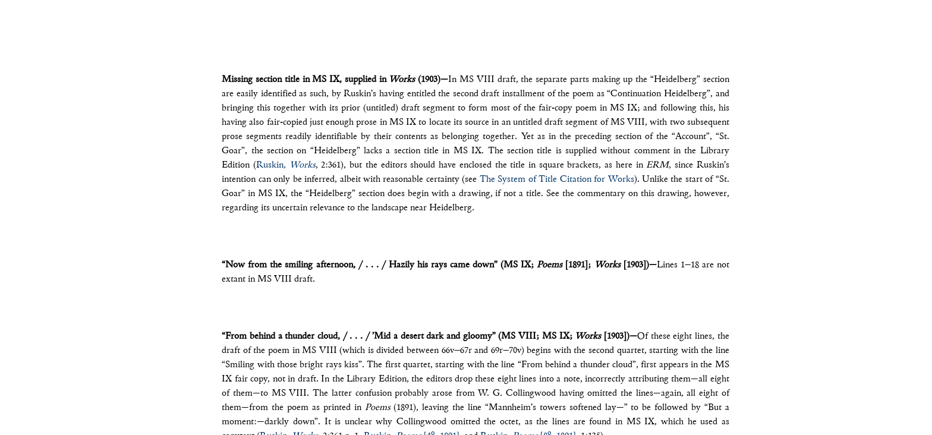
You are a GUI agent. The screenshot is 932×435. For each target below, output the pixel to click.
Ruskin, (286, 165)
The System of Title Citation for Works (557, 179)
